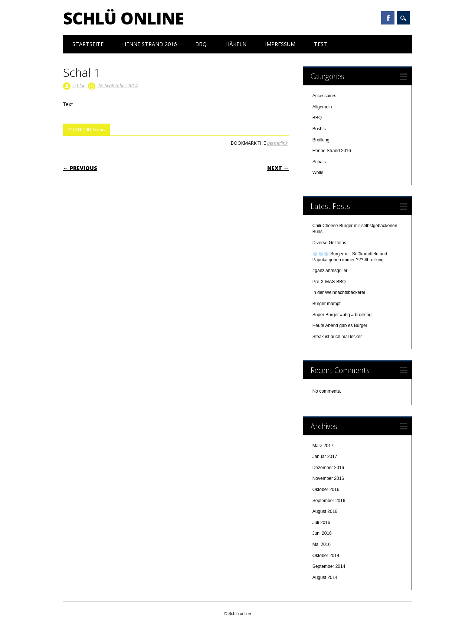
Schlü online (123, 18)
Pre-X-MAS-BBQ (329, 281)
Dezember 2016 (328, 467)
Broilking (321, 140)
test (320, 44)
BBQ (201, 44)
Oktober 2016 (326, 489)
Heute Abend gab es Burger (339, 325)
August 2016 (324, 511)
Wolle (318, 172)
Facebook (387, 17)
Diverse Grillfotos (329, 242)
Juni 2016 (322, 533)
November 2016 (328, 478)
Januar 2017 (324, 456)
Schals (98, 129)
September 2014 (328, 566)
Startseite (88, 44)
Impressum (280, 44)
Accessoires (324, 95)
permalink (277, 143)
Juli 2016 (321, 522)
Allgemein (322, 106)
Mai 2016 (321, 544)
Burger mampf (327, 303)
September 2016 (328, 500)
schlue (78, 85)
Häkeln (235, 44)
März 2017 (323, 445)
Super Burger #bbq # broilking (341, 314)
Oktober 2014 (326, 555)
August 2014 (324, 577)
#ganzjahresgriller (330, 270)
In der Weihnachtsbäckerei (338, 292)
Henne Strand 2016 (149, 44)
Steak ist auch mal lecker (337, 336)
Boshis (319, 128)
